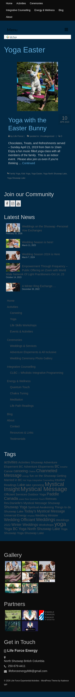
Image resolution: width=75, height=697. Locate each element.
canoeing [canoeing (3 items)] (21, 471)
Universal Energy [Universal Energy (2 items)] (15, 515)
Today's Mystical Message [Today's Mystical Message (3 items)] (44, 511)
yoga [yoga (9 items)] (60, 524)
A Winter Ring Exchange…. (39, 286)
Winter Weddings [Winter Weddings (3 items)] (24, 525)
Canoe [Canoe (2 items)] (8, 471)
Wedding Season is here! (37, 242)
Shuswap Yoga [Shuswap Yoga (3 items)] (15, 507)
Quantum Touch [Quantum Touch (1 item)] (37, 499)
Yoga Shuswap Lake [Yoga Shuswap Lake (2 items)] (30, 533)
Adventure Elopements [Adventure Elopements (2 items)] (39, 466)
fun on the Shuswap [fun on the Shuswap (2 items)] (43, 475)
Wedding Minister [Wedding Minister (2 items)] (46, 515)
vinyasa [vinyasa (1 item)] (31, 515)
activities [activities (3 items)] (10, 462)
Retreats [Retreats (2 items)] (51, 498)
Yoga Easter (36, 174)
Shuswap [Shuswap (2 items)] (54, 503)
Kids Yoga (25, 174)
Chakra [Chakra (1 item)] (32, 471)
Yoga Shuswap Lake (16, 178)
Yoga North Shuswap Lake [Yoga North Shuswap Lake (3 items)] (39, 529)
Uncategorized (47, 136)
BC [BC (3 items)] (57, 466)
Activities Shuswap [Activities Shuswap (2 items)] (30, 462)
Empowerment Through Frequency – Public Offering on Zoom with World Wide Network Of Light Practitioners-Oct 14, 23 (37, 270)
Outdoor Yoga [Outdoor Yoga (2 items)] (37, 494)
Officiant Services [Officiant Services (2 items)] (15, 494)
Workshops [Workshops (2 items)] (46, 524)
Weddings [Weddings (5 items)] (45, 519)
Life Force (18, 136)
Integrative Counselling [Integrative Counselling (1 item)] (43, 480)
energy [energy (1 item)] (25, 476)
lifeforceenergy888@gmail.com (25, 671)
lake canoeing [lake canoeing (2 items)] (35, 485)
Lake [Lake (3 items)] (21, 485)
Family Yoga (14, 174)
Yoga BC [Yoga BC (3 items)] (11, 529)
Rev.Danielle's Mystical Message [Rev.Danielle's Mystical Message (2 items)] (25, 503)
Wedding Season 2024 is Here (41, 254)
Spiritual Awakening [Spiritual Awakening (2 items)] (41, 507)
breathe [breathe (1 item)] (63, 467)
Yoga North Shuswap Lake (55, 174)
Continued (28, 163)
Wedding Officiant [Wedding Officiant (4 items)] (19, 519)
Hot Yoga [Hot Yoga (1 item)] (27, 480)
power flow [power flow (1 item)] (24, 499)
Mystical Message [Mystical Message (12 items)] (44, 489)
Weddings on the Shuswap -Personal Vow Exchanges (45, 228)
